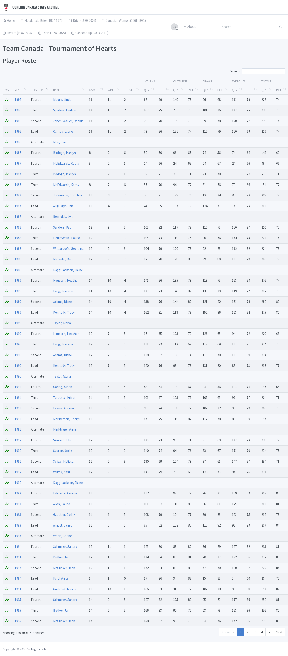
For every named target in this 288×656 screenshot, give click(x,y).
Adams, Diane (62, 302)
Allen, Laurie (61, 504)
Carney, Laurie (63, 131)
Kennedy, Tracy (64, 312)
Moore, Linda (62, 99)
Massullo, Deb (63, 259)
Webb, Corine (62, 536)
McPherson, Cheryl (66, 419)
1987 (18, 153)
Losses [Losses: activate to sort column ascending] (129, 90)
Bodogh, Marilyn (64, 153)
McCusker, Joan (64, 568)
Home (9, 20)
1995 (18, 600)
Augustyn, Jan (63, 206)
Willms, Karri (61, 472)
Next (278, 632)
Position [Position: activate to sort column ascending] (37, 90)
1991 (18, 387)
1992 (18, 440)
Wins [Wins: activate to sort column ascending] (111, 90)
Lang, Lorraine (63, 291)
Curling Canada (36, 649)
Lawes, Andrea (63, 408)
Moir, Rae (59, 142)
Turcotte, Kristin (64, 397)
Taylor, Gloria (62, 323)
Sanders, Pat (62, 227)
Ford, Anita (60, 578)
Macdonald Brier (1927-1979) (41, 20)
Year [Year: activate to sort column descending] (18, 90)
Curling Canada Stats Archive (31, 7)
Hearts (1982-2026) (18, 33)
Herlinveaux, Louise (67, 238)
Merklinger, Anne (64, 429)
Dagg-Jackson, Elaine (68, 270)
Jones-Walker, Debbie (68, 121)
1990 (18, 334)
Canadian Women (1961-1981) (124, 20)
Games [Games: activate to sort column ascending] (93, 90)
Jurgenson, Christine (67, 195)
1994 (18, 546)
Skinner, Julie (62, 440)
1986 (18, 99)
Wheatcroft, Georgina (68, 248)
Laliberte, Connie (65, 493)
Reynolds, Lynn (63, 216)
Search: (257, 71)
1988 (18, 227)
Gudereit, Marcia (64, 589)
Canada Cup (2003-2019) (89, 33)
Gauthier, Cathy (64, 514)
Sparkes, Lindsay (65, 110)
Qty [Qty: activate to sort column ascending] (146, 90)
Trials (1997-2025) (52, 33)
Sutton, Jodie (62, 451)
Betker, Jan (61, 557)
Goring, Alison (62, 387)
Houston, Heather (66, 280)
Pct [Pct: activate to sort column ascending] (161, 90)
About (189, 26)
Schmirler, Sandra (65, 546)
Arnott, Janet (62, 525)
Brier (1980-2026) (82, 20)
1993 (18, 493)
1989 (18, 280)
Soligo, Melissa (63, 461)
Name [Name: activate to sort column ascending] (57, 90)
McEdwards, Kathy (66, 163)
